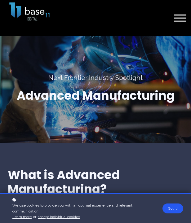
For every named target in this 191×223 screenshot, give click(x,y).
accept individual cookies (59, 217)
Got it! (173, 208)
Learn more (22, 217)
